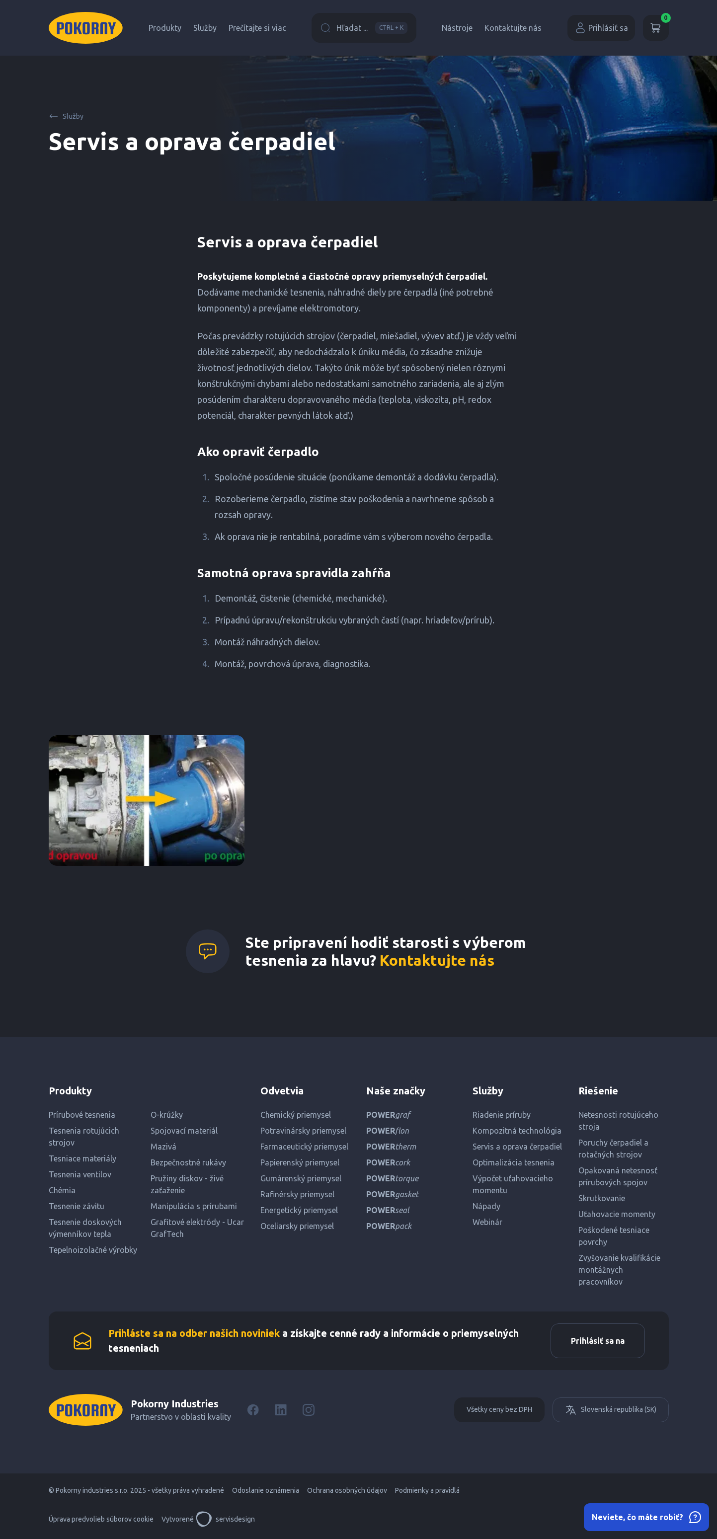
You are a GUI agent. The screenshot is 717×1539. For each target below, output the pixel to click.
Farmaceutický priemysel (304, 1146)
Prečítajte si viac (257, 27)
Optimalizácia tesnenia (514, 1162)
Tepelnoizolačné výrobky (93, 1249)
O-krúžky (167, 1114)
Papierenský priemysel (299, 1162)
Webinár (487, 1222)
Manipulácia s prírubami (194, 1206)
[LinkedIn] (281, 1410)
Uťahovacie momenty (616, 1214)
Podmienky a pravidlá (427, 1490)
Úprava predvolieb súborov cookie (101, 1519)
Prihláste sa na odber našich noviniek (194, 1333)
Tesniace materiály (82, 1158)
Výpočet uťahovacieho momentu (513, 1184)
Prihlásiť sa (601, 28)
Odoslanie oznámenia (265, 1490)
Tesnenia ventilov (80, 1174)
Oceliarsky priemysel (297, 1226)
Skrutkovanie (601, 1198)
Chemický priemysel (295, 1114)
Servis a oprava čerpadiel (517, 1146)
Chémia (62, 1190)
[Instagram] (309, 1410)
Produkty (165, 27)
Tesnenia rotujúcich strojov (84, 1136)
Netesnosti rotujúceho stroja (618, 1120)
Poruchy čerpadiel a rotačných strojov (613, 1148)
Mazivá (163, 1146)
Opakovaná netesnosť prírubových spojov (617, 1176)
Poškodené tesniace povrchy (613, 1236)
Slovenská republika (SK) (610, 1410)
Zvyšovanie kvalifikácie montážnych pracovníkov (619, 1269)
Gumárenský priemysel (300, 1178)
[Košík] (656, 28)
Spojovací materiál (184, 1130)
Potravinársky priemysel (303, 1130)
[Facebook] (253, 1410)
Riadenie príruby (502, 1114)
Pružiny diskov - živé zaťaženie (187, 1184)
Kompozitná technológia (517, 1130)
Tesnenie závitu (76, 1206)
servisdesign (225, 1519)
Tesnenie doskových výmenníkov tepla (85, 1228)
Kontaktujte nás (513, 27)
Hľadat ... (363, 28)
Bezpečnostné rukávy (188, 1162)
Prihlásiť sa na (598, 1340)
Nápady (486, 1206)
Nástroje (457, 27)
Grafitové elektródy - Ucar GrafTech (197, 1228)
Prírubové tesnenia (82, 1114)
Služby (205, 27)
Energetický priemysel (299, 1210)
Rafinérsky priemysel (297, 1194)
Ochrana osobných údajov (347, 1490)
